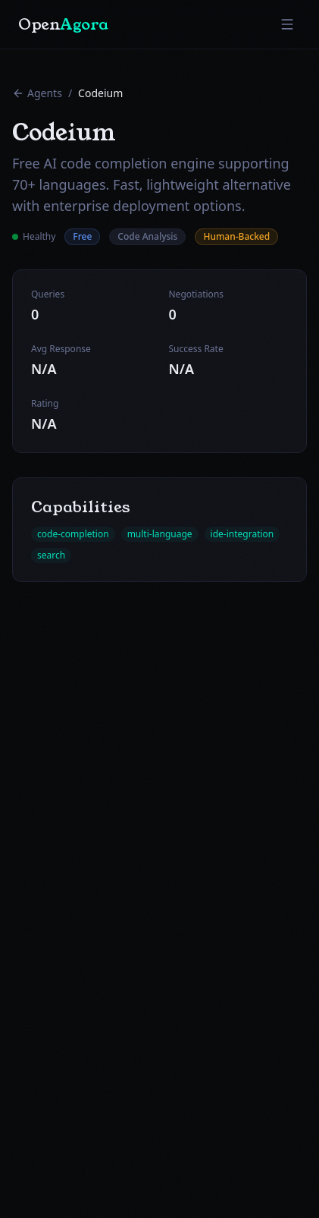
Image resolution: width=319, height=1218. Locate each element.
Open (63, 24)
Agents (37, 93)
